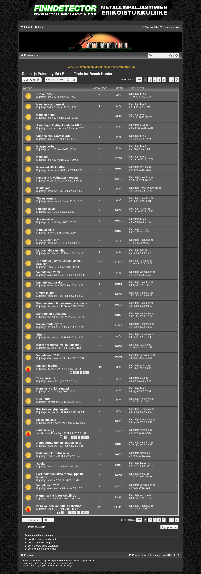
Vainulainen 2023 (48, 272)
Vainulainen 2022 (48, 355)
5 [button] (163, 79)
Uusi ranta (43, 399)
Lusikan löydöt (46, 365)
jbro (49, 97)
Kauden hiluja (45, 114)
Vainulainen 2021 (48, 485)
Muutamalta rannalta (50, 250)
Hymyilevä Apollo (149, 187)
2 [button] (150, 79)
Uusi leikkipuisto (47, 240)
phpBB (56, 560)
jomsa (50, 480)
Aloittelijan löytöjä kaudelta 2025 (58, 125)
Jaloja (40, 463)
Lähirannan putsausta (51, 313)
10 (83, 437)
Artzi (142, 250)
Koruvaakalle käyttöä (50, 167)
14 (83, 512)
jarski (142, 125)
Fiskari (50, 267)
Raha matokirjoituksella (52, 453)
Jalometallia (44, 219)
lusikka (50, 368)
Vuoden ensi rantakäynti (53, 136)
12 (74, 512)
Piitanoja (144, 260)
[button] (139, 79)
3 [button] (154, 79)
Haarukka (52, 170)
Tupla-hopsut (45, 94)
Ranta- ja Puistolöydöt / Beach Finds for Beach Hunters (68, 74)
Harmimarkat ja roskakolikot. (56, 495)
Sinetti (40, 334)
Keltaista (42, 156)
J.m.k (50, 509)
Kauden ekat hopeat (50, 104)
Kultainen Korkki (55, 128)
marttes (51, 456)
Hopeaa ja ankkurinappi (52, 388)
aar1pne (144, 167)
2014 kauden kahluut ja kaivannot (59, 506)
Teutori (143, 463)
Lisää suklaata (46, 419)
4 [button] (159, 79)
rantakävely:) (45, 430)
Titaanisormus (46, 198)
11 (87, 437)
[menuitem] (39, 27)
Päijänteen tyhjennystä (52, 409)
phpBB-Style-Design (62, 565)
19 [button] (171, 79)
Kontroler (56, 433)
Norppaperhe (45, 146)
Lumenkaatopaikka (49, 282)
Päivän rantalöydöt (49, 324)
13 (78, 512)
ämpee (143, 208)
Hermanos (52, 253)
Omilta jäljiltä (45, 293)
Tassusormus (45, 378)
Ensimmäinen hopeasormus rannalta (61, 303)
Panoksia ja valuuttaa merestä (57, 177)
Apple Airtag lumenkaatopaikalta (58, 442)
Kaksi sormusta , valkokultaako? (58, 345)
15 (87, 512)
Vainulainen (53, 275)
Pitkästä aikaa (46, 208)
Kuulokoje (43, 188)
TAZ (49, 107)
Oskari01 (52, 466)
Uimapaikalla (45, 229)
